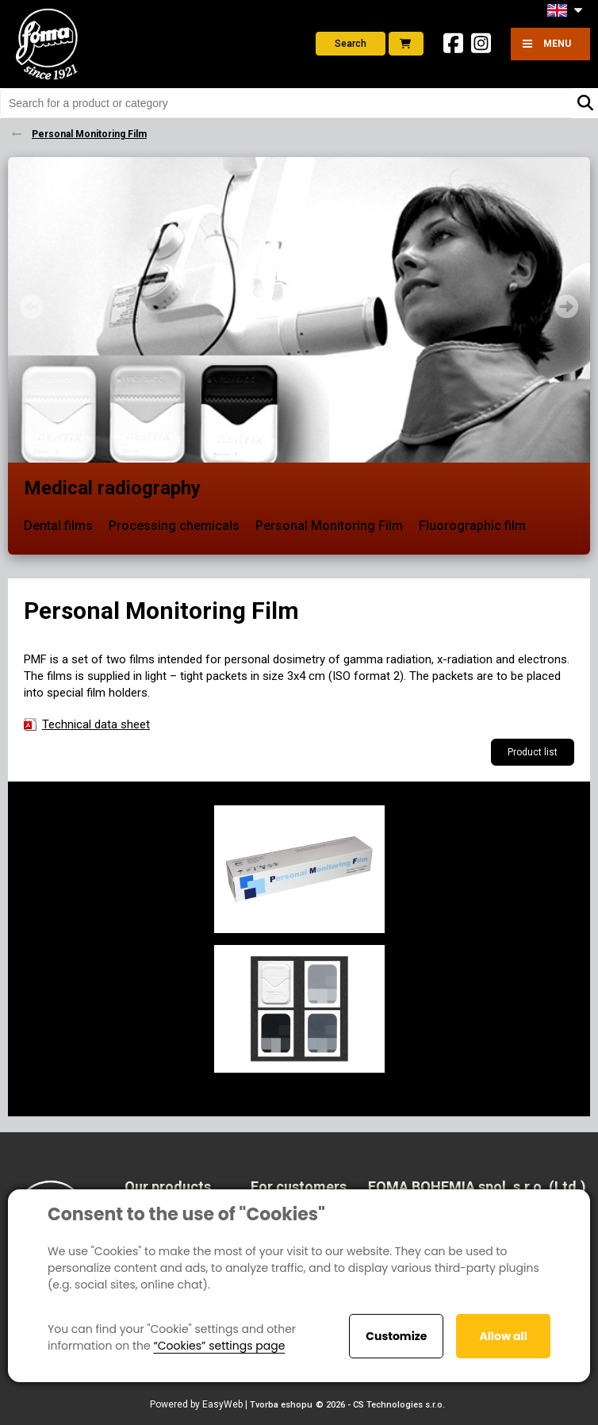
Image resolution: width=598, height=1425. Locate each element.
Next (566, 306)
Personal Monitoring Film (329, 525)
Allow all (503, 1336)
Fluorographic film (472, 525)
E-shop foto (405, 43)
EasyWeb (222, 1404)
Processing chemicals (174, 525)
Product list (533, 752)
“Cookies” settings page (219, 1346)
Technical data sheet (96, 724)
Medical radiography (112, 487)
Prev (32, 306)
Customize (396, 1336)
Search (350, 43)
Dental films (58, 525)
